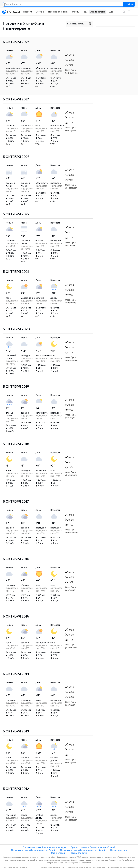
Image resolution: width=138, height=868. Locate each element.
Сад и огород (58, 853)
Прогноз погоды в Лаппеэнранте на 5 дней (93, 847)
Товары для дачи (78, 853)
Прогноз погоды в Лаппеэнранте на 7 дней (33, 850)
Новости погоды (118, 850)
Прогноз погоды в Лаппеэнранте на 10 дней (82, 850)
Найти (129, 4)
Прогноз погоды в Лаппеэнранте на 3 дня (44, 847)
